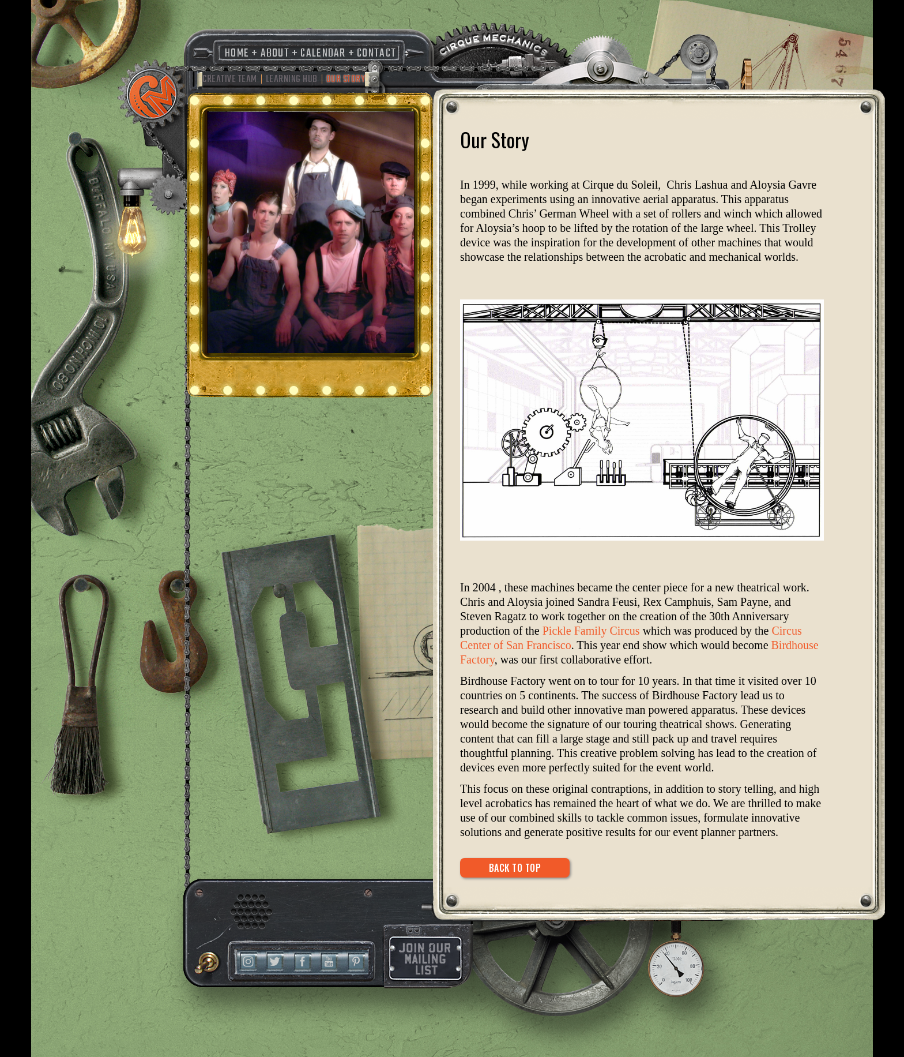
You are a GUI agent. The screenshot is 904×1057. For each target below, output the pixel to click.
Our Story (346, 79)
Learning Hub (292, 79)
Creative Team (229, 79)
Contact (376, 53)
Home (237, 53)
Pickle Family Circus (591, 630)
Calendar (322, 53)
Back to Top (515, 868)
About (275, 53)
